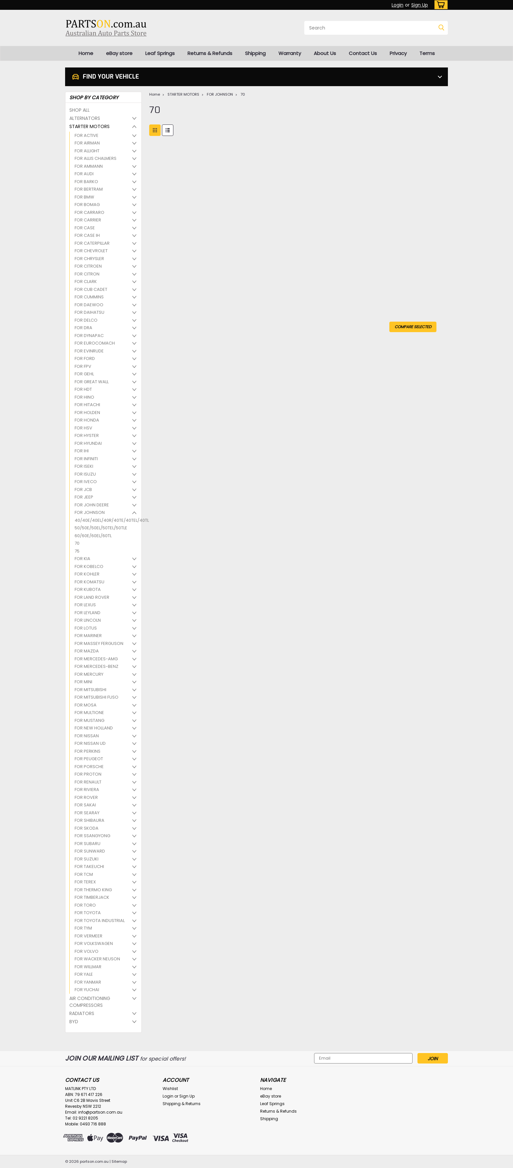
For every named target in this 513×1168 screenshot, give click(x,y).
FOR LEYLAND (87, 613)
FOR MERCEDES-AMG (96, 659)
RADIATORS (81, 1013)
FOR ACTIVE (86, 135)
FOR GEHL (84, 374)
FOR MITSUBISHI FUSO (96, 697)
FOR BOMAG (87, 204)
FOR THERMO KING (93, 890)
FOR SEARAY (87, 813)
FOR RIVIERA (87, 789)
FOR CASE (85, 228)
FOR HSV (83, 428)
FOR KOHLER (87, 574)
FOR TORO (85, 905)
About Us (325, 53)
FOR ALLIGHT (87, 151)
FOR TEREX (85, 882)
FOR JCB (83, 489)
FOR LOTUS (86, 628)
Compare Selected (413, 327)
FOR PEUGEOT (89, 759)
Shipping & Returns (182, 1103)
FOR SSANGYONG (92, 836)
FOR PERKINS (87, 751)
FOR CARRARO (89, 212)
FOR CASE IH (87, 235)
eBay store (119, 53)
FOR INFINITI (86, 459)
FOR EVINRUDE (89, 351)
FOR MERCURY (89, 674)
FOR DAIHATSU (89, 312)
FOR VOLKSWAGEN (94, 943)
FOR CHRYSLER (89, 258)
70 (77, 543)
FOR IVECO (86, 482)
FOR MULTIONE (89, 712)
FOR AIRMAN (87, 143)
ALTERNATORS (84, 118)
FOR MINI (83, 682)
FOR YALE (84, 974)
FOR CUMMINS (89, 297)
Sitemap (119, 1161)
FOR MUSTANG (89, 720)
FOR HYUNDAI (88, 443)
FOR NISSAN (87, 736)
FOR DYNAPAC (89, 335)
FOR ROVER (86, 797)
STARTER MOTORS (89, 126)
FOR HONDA (87, 420)
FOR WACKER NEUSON (97, 959)
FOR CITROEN (88, 266)
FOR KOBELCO (89, 566)
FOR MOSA (86, 705)
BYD (73, 1021)
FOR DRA (83, 328)
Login (397, 5)
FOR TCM (84, 874)
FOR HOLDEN (87, 412)
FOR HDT (83, 389)
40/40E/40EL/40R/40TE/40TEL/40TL (104, 520)
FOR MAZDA (87, 651)
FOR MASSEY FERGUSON (99, 643)
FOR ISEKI (84, 466)
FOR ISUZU (85, 474)
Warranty (289, 53)
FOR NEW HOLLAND (94, 728)
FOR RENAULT (88, 782)
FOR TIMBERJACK (92, 897)
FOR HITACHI (87, 405)
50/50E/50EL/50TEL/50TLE (101, 528)
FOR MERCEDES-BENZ (96, 666)
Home (86, 53)
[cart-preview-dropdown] (439, 4)
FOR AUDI (84, 174)
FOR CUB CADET (91, 289)
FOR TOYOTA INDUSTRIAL (100, 920)
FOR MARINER (88, 635)
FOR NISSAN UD (90, 743)
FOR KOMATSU (89, 582)
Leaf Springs (160, 53)
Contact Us (363, 53)
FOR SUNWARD (90, 851)
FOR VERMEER (88, 936)
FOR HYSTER (87, 435)
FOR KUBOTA (88, 589)
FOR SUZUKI (86, 859)
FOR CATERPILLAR (92, 243)
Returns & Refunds (209, 53)
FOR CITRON (87, 274)
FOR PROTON (88, 774)
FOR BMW (84, 197)
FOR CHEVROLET (91, 251)
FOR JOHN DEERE (92, 505)
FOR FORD (85, 358)
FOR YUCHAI (87, 990)
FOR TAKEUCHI (89, 866)
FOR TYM (83, 928)
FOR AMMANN (89, 166)
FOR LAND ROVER (92, 597)
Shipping (255, 53)
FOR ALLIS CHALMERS (95, 158)
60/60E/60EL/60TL (93, 536)
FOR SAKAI (85, 805)
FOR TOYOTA (88, 913)
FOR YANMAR (88, 982)
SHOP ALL (79, 110)
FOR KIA (82, 559)
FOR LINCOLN (88, 620)
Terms (427, 53)
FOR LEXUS (85, 605)
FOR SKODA (86, 828)
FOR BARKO (86, 182)
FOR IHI (82, 451)
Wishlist (170, 1088)
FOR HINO (84, 397)
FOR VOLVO (86, 951)
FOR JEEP (84, 497)
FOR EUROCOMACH (95, 343)
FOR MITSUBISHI (90, 690)
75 (77, 551)
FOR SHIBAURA (89, 820)
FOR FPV (83, 366)
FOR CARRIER (88, 220)
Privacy (398, 53)
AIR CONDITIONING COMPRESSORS (89, 1001)
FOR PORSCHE (89, 766)
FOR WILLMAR (88, 967)
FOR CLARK (86, 281)
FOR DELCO (86, 320)
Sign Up (419, 5)
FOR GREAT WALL (92, 382)
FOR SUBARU (87, 843)
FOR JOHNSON (90, 512)
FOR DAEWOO (89, 305)
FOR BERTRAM (89, 189)
